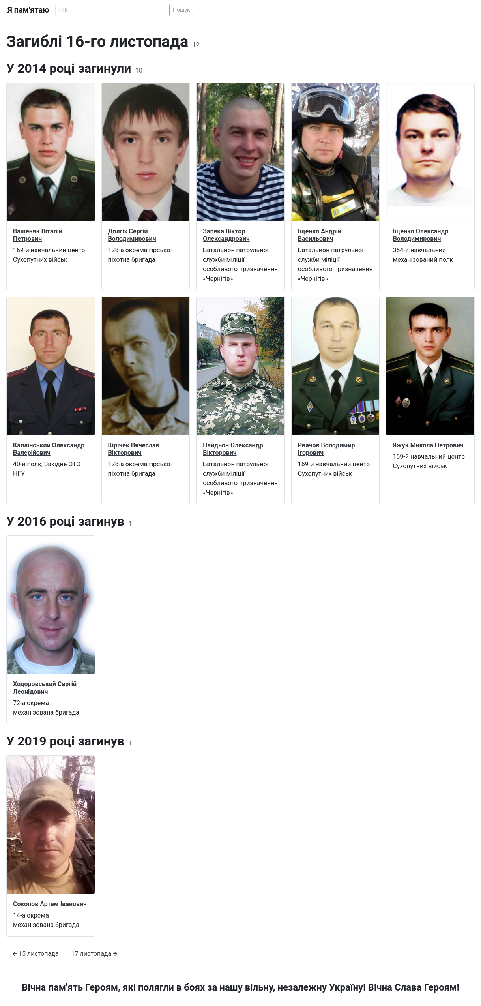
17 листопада (94, 953)
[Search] (110, 10)
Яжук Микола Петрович (428, 445)
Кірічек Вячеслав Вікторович (133, 448)
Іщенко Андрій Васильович (319, 234)
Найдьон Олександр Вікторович (233, 448)
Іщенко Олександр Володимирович (420, 234)
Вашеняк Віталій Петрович (37, 234)
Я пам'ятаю (28, 10)
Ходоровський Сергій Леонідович (45, 687)
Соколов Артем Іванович (50, 904)
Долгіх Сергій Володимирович (132, 234)
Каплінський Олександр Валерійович (48, 448)
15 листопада (36, 953)
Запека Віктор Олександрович (226, 234)
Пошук (181, 10)
